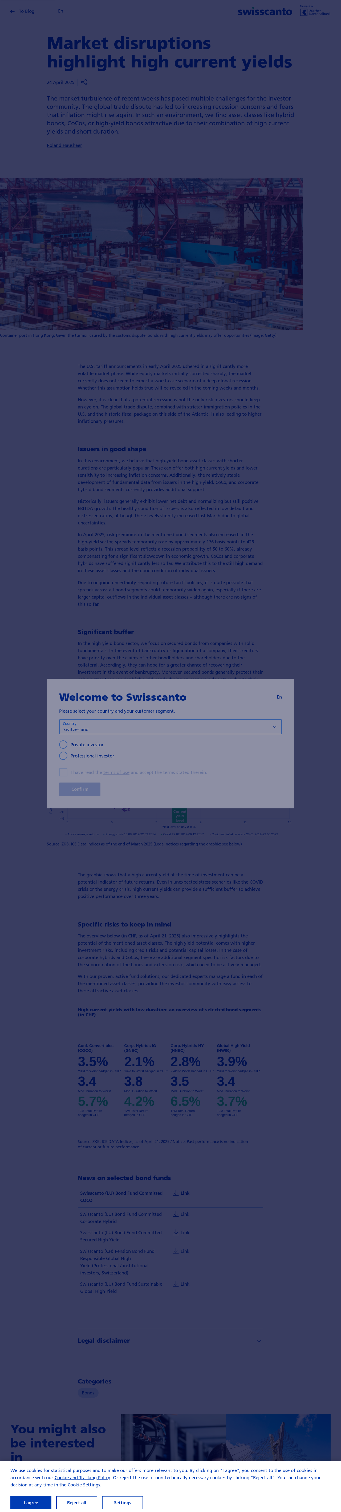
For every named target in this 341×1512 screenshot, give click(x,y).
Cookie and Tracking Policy (82, 1480)
